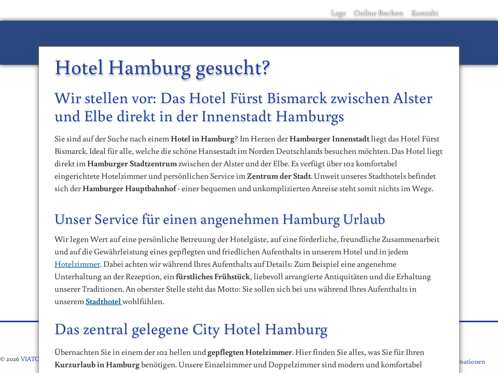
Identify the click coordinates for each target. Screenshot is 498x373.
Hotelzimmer (77, 264)
